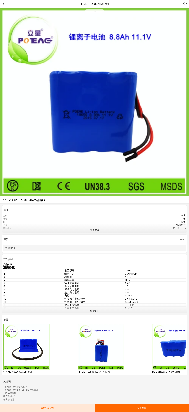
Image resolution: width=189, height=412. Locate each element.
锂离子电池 (8, 399)
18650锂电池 (9, 393)
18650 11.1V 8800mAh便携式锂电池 (20, 390)
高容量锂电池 (9, 396)
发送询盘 (141, 408)
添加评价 (12, 247)
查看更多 (94, 230)
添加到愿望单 (47, 408)
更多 (182, 239)
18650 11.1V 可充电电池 (15, 387)
